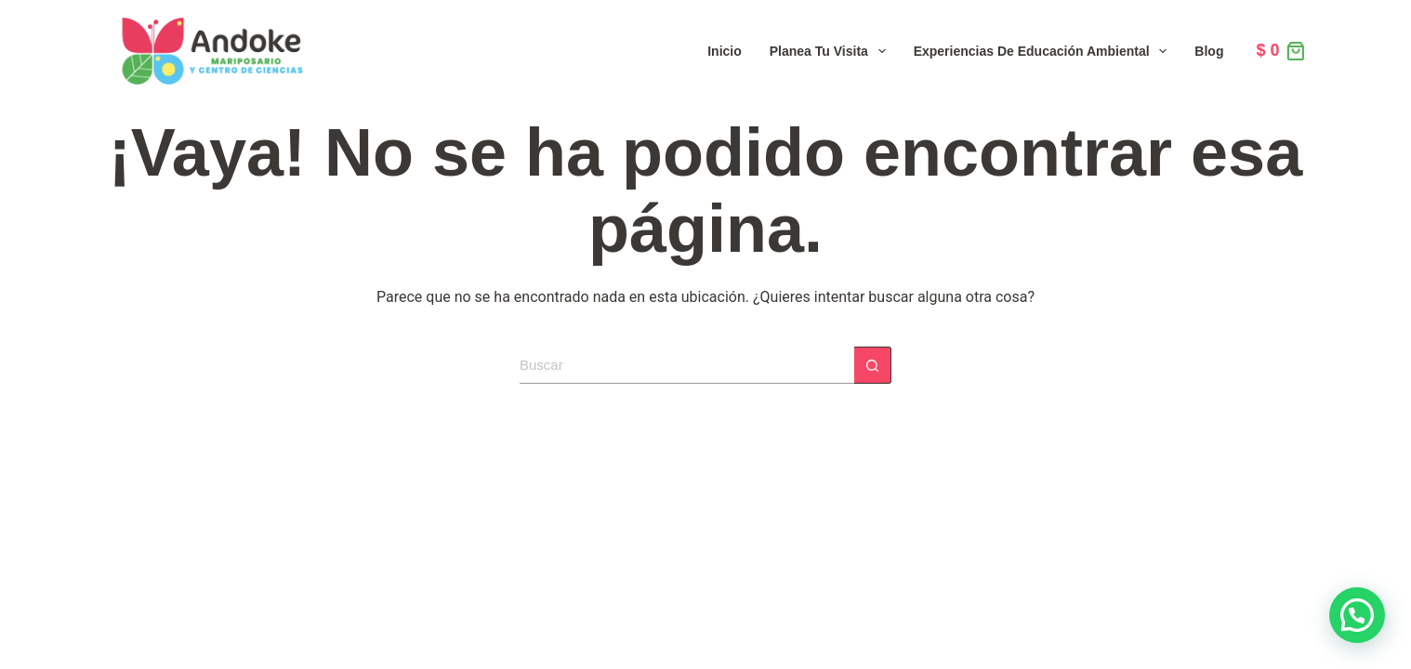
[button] (1357, 615)
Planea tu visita (831, 51)
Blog (1208, 51)
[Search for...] (687, 365)
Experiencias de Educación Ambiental (1044, 51)
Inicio (724, 51)
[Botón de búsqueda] (872, 365)
